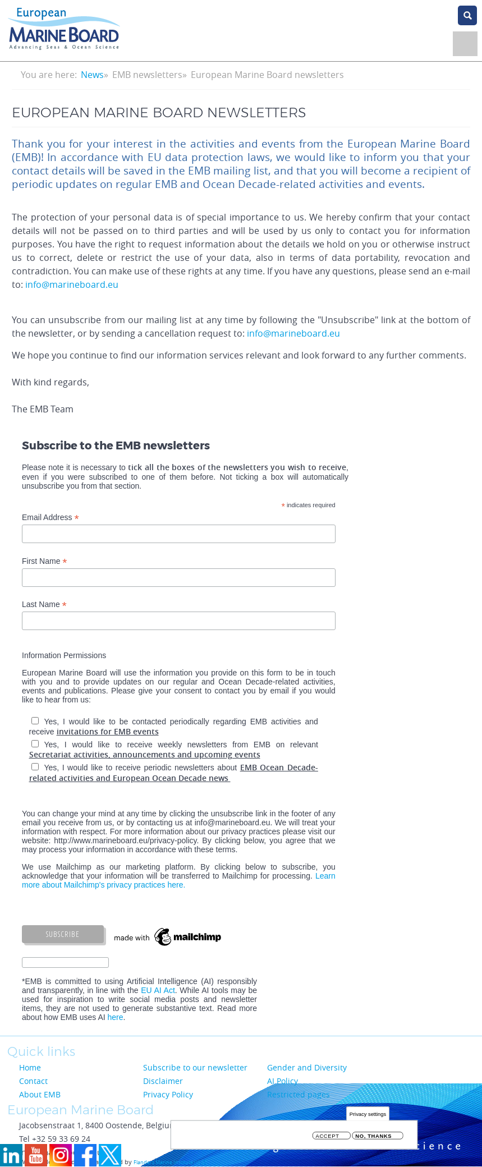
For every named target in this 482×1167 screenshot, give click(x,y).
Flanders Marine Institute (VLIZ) (171, 1162)
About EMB (40, 1094)
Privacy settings (368, 1115)
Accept (327, 1137)
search (467, 15)
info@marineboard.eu (71, 284)
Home (30, 1067)
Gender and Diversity (307, 1067)
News (92, 74)
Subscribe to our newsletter (195, 1067)
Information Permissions (64, 655)
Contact (33, 1081)
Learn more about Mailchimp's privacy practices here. (179, 880)
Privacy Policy (168, 1094)
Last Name (44, 604)
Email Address (50, 517)
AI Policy (282, 1081)
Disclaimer (163, 1081)
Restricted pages (298, 1094)
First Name (44, 561)
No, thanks (373, 1137)
